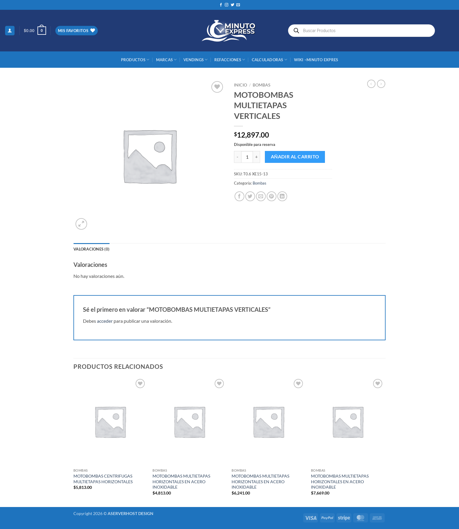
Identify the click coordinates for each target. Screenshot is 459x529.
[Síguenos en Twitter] (232, 5)
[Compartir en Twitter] (250, 196)
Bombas (261, 85)
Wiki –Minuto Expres (316, 59)
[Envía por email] (261, 196)
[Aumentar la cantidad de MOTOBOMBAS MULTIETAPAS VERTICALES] (256, 157)
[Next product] (371, 84)
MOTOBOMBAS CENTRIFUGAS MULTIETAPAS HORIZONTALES (103, 478)
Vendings (195, 59)
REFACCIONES (229, 59)
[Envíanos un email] (238, 5)
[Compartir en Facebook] (239, 196)
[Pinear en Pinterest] (271, 196)
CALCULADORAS (269, 59)
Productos (135, 59)
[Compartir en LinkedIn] (282, 196)
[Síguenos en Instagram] (226, 5)
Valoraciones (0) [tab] (91, 249)
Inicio (240, 85)
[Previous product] (381, 84)
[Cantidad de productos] (247, 157)
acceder (105, 321)
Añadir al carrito (295, 156)
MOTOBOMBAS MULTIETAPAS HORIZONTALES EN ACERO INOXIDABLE (181, 481)
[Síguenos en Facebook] (221, 5)
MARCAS (166, 59)
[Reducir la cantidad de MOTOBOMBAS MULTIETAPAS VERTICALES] (237, 157)
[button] (10, 31)
